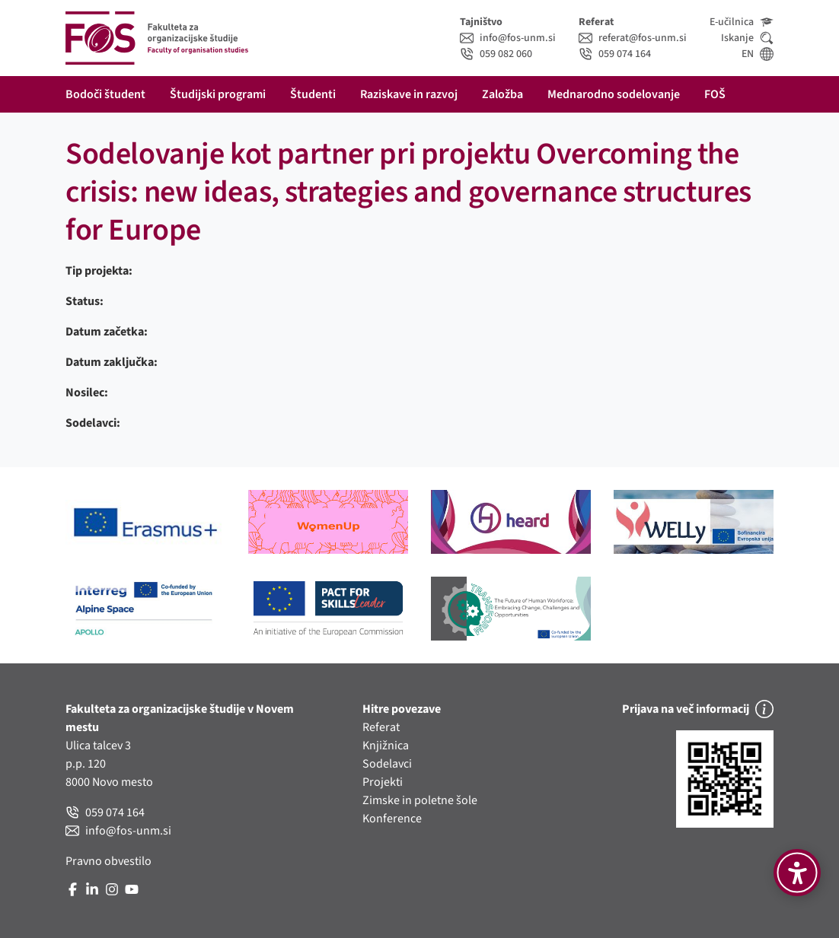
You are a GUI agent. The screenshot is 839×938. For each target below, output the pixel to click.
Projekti (382, 782)
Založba (502, 94)
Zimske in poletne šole (419, 800)
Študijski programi (218, 94)
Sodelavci (387, 763)
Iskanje (747, 38)
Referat (381, 727)
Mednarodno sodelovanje (613, 94)
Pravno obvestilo (108, 861)
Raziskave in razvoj (409, 94)
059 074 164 (615, 54)
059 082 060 (496, 54)
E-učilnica (742, 22)
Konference (392, 818)
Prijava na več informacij (698, 709)
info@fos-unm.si (508, 38)
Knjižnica (385, 745)
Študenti (313, 94)
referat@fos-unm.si (633, 38)
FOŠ (715, 94)
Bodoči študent (105, 94)
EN (758, 54)
